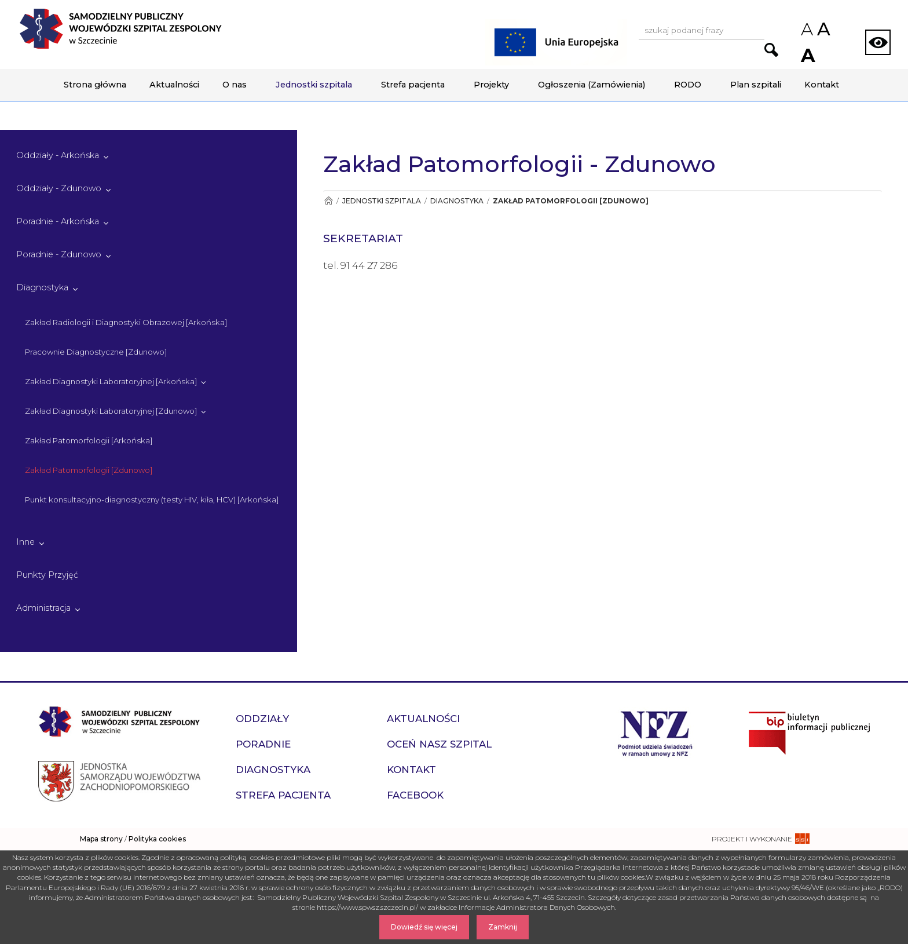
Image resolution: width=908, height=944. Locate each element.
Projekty (491, 84)
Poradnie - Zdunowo (58, 254)
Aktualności (174, 84)
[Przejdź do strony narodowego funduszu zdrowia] (655, 732)
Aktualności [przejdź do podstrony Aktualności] (423, 718)
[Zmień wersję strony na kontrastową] (878, 42)
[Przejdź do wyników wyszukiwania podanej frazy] (771, 50)
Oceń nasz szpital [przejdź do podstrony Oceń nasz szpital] (439, 744)
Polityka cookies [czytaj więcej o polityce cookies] (157, 838)
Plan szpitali (755, 84)
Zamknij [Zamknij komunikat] (502, 927)
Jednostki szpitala (314, 84)
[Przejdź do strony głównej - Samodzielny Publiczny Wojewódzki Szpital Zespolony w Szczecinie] (120, 28)
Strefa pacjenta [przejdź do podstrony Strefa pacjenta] (283, 795)
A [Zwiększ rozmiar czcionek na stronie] (806, 55)
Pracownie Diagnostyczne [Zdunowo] (96, 351)
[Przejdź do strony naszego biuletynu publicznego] (809, 732)
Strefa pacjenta (413, 84)
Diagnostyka (42, 287)
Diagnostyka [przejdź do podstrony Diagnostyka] (273, 769)
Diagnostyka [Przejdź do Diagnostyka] (457, 200)
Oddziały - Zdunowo (58, 188)
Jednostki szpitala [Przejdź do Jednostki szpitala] (381, 200)
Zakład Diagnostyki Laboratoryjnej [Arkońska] (111, 381)
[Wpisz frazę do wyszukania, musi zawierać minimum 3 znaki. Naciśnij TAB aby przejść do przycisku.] (701, 31)
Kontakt (821, 84)
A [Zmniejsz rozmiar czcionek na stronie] (806, 29)
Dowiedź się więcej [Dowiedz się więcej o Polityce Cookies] (424, 927)
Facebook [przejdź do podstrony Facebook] (415, 795)
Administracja (43, 608)
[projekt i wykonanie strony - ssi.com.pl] (761, 838)
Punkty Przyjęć (47, 575)
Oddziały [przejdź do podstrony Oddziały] (262, 718)
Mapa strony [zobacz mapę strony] (101, 838)
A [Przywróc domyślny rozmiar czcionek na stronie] (823, 29)
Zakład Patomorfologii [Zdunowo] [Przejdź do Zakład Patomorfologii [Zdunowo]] (571, 200)
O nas (234, 84)
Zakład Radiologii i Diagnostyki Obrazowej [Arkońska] (126, 322)
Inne (25, 542)
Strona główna (95, 84)
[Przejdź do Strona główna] (328, 200)
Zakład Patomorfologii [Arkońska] (88, 440)
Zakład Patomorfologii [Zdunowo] (88, 470)
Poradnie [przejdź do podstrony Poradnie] (263, 744)
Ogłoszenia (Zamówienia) (591, 84)
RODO (687, 84)
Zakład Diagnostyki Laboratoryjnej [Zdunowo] (111, 410)
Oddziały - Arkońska (57, 155)
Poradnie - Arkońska (57, 221)
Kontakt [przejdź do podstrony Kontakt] (411, 769)
